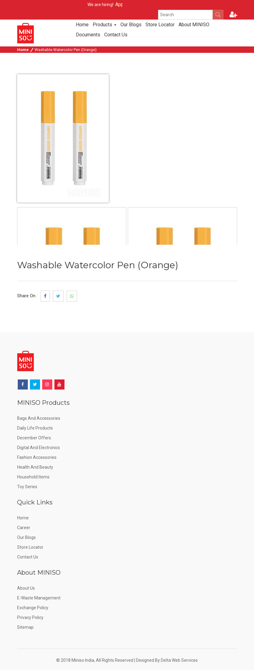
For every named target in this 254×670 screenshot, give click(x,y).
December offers (34, 437)
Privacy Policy (30, 617)
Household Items (33, 476)
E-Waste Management (39, 597)
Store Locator (160, 24)
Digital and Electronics (38, 447)
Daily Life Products (35, 428)
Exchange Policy (32, 607)
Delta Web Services (179, 660)
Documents (88, 35)
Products (104, 24)
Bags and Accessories (38, 418)
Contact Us (115, 35)
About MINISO (194, 24)
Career (23, 527)
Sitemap (25, 627)
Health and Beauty (35, 467)
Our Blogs (131, 24)
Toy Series (27, 486)
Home (82, 24)
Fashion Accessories (37, 457)
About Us (26, 588)
